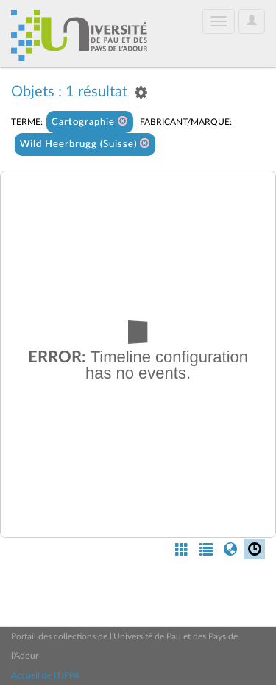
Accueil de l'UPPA (45, 675)
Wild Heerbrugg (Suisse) (85, 143)
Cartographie (90, 121)
